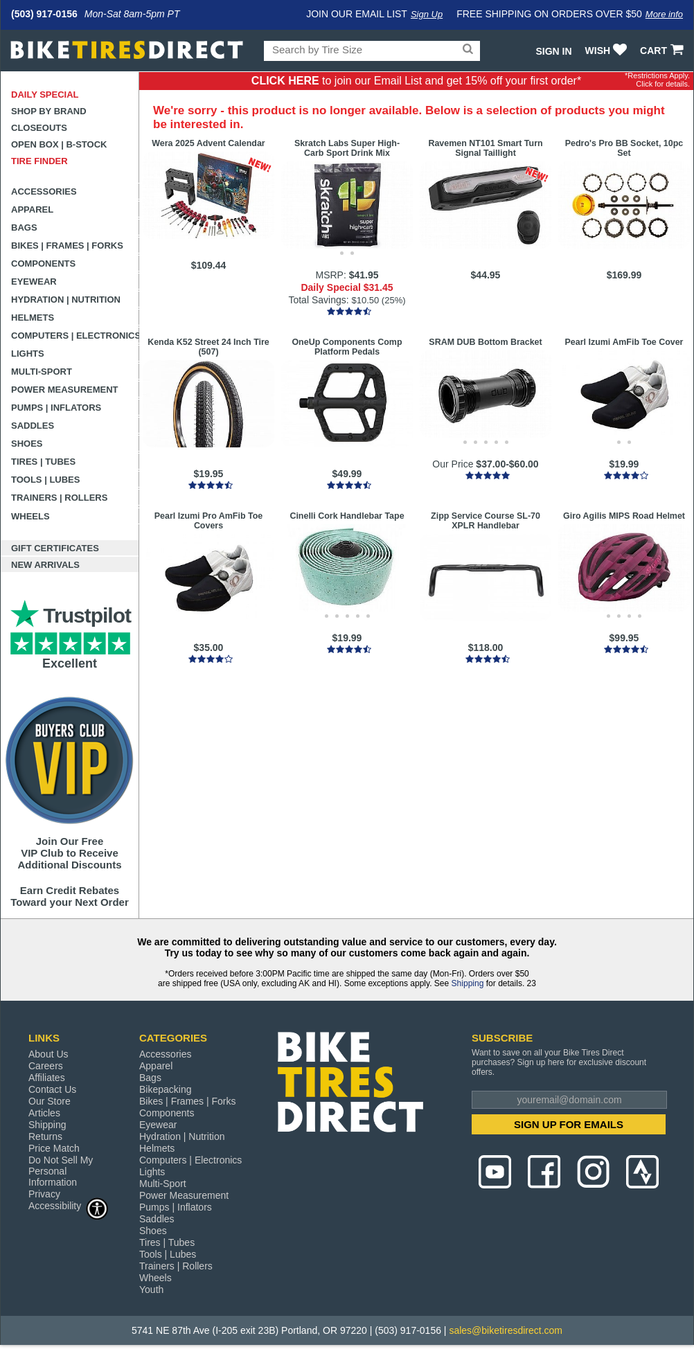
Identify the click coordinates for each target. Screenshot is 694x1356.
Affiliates (46, 1077)
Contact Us (52, 1089)
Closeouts (39, 128)
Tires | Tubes (43, 461)
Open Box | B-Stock (59, 144)
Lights (27, 353)
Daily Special (45, 94)
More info (664, 14)
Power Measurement (64, 389)
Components (43, 263)
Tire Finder (39, 161)
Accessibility (68, 1205)
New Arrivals (45, 565)
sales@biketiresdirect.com (505, 1330)
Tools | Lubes (45, 479)
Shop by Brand (49, 111)
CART (663, 50)
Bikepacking (165, 1089)
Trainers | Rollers (59, 497)
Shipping (468, 983)
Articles (44, 1112)
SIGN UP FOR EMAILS (568, 1124)
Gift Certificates (55, 548)
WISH (607, 50)
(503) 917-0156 (44, 13)
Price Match (54, 1148)
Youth (151, 1289)
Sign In (553, 51)
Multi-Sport (41, 371)
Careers (45, 1065)
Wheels (30, 516)
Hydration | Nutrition (66, 299)
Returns (45, 1136)
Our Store (49, 1101)
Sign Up (427, 14)
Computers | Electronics (75, 335)
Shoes (27, 443)
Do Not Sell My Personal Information (60, 1171)
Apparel (32, 209)
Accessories (44, 191)
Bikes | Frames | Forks (67, 245)
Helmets (32, 317)
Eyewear (34, 281)
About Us (48, 1054)
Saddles (32, 425)
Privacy (44, 1193)
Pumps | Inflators (56, 407)
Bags (24, 227)
